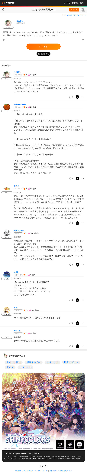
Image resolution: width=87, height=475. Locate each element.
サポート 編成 (14, 362)
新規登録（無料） (78, 3)
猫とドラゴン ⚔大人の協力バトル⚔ (61, 471)
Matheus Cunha (20, 104)
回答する (43, 46)
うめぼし (19, 21)
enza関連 (18, 471)
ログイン (67, 3)
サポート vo (25, 367)
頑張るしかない (19, 231)
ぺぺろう (17, 331)
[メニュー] (83, 40)
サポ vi (10, 367)
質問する (74, 10)
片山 (15, 308)
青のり (16, 186)
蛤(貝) (16, 272)
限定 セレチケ (33, 362)
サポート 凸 (52, 362)
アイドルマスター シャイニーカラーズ (74, 15)
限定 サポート (71, 362)
